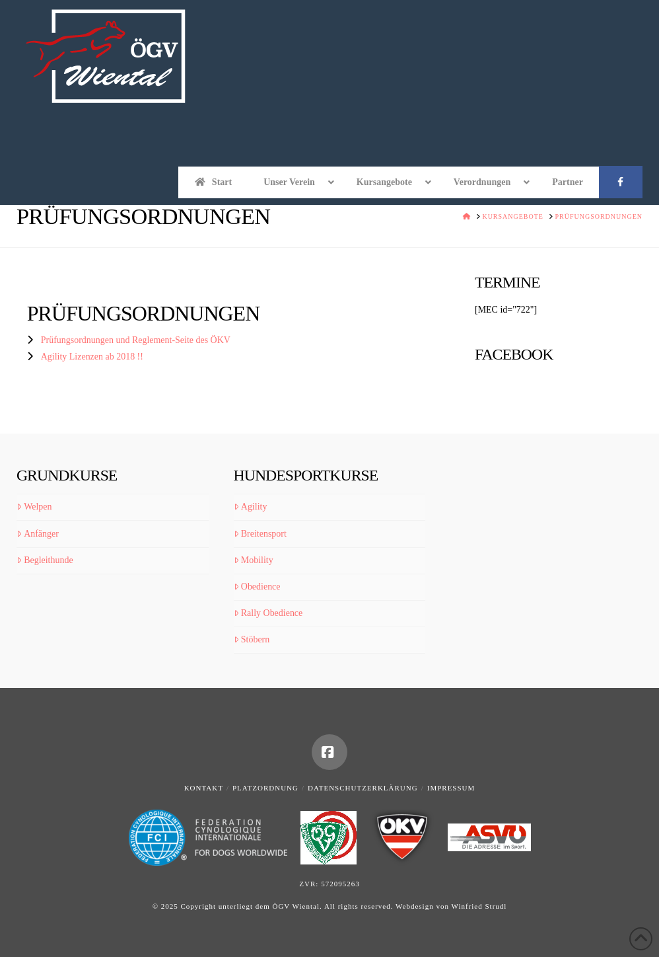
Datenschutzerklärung (363, 788)
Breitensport (260, 534)
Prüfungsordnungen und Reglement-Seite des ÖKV (135, 340)
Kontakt (203, 788)
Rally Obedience (268, 613)
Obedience (257, 587)
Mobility (253, 560)
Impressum (451, 788)
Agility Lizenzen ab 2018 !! (92, 357)
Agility (250, 507)
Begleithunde (45, 560)
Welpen (34, 507)
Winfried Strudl (478, 906)
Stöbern (252, 639)
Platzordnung (265, 788)
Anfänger (38, 534)
